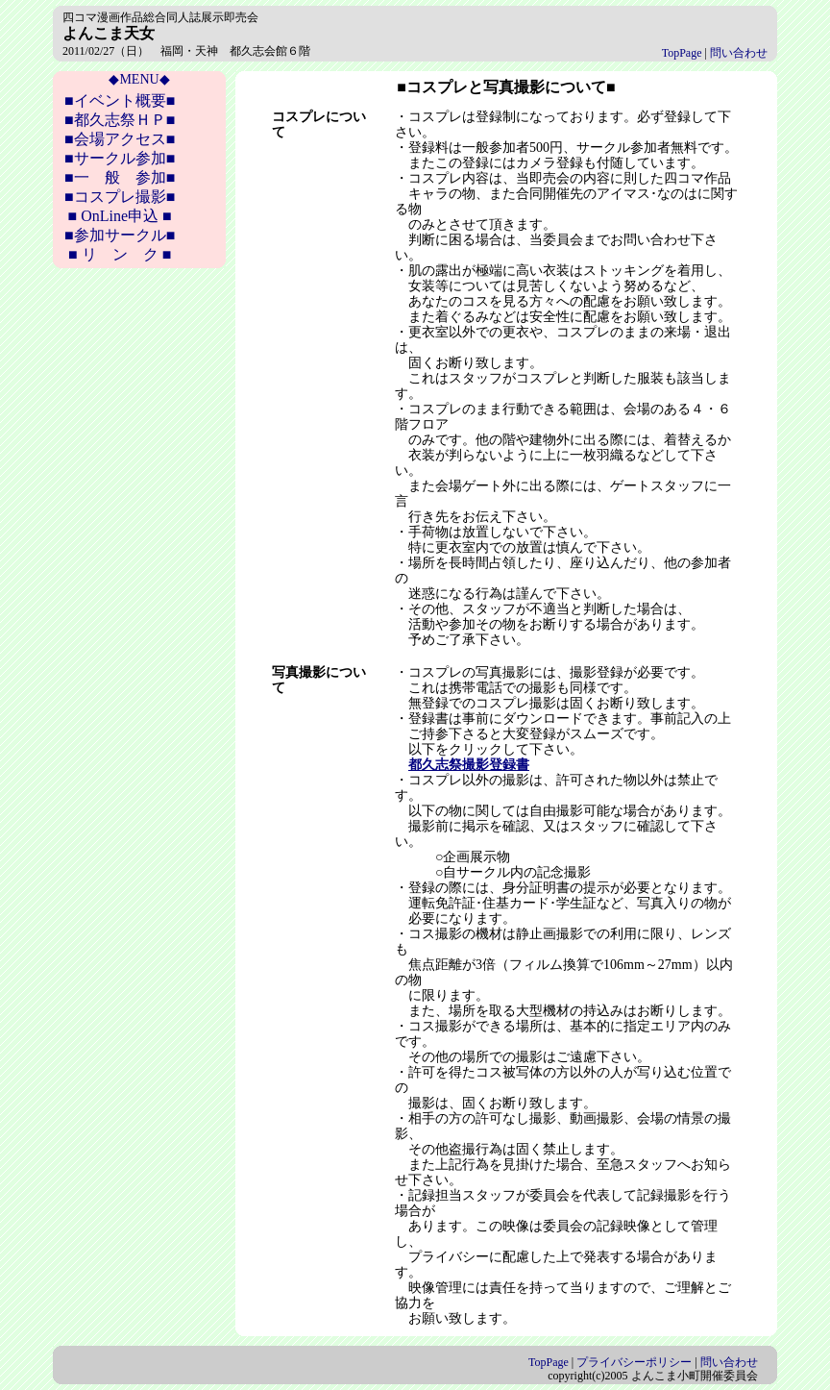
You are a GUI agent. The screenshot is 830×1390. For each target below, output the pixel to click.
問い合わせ (739, 53)
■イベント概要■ (119, 100)
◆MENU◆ (139, 79)
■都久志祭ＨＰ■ (119, 120)
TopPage (682, 53)
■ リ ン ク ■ (119, 254)
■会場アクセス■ (119, 139)
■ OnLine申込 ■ (120, 216)
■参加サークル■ (119, 235)
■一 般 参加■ (119, 177)
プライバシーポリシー (634, 1362)
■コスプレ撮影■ (119, 196)
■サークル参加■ (119, 158)
